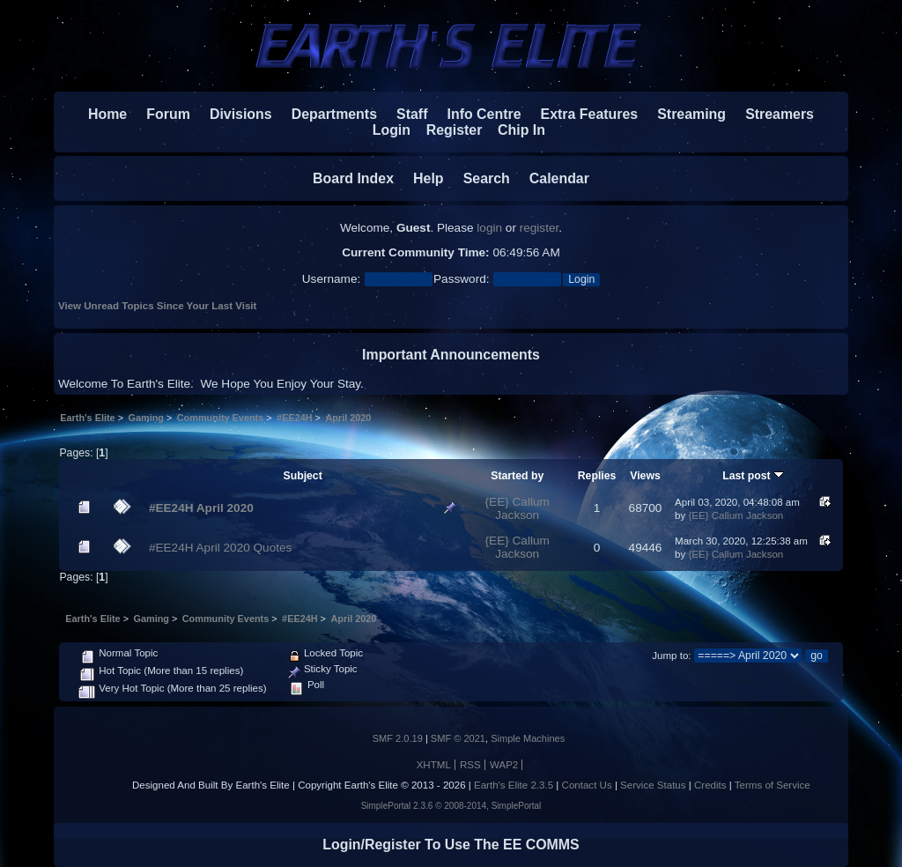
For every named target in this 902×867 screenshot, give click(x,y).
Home (107, 114)
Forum (160, 114)
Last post (753, 476)
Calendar (551, 178)
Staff (404, 114)
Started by (517, 476)
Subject (302, 476)
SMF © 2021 (458, 738)
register (539, 227)
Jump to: (671, 655)
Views (645, 476)
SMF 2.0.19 (398, 738)
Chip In (513, 129)
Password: (461, 278)
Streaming (691, 114)
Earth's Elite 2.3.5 (513, 785)
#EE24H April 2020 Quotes (220, 547)
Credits (710, 785)
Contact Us (587, 785)
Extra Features (590, 114)
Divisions (241, 114)
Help (420, 178)
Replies (597, 476)
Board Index (353, 178)
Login (383, 129)
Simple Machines (528, 738)
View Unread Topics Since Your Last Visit (157, 305)
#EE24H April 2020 (201, 508)
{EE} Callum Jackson (517, 508)
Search (478, 178)
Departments (334, 114)
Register (446, 129)
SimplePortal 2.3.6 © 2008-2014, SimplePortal (451, 806)
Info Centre (476, 114)
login (489, 227)
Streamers (779, 114)
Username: (331, 278)
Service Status (652, 785)
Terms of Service (772, 785)
